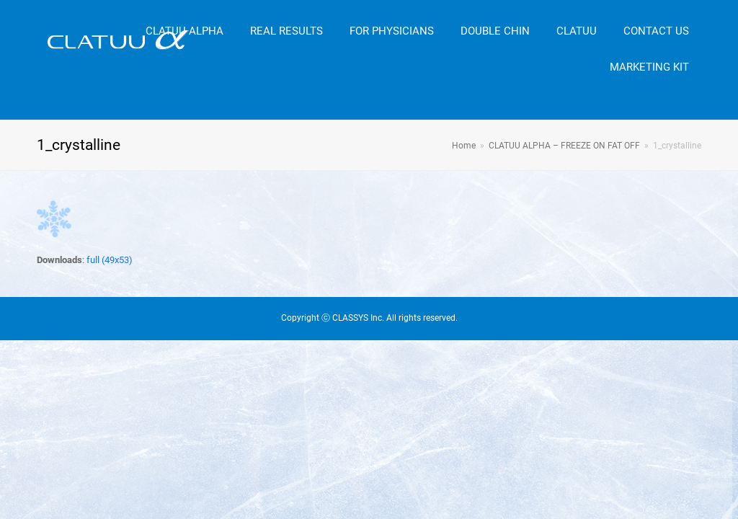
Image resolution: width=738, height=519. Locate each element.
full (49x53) (109, 259)
